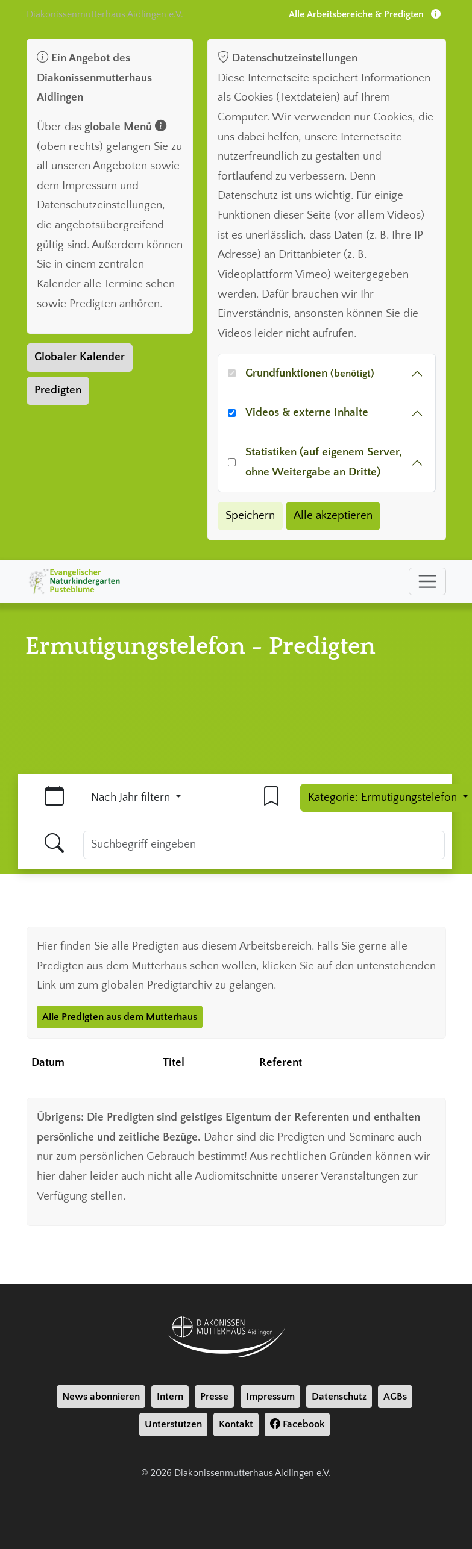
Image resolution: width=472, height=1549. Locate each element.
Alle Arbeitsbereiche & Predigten (365, 14)
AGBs (395, 1396)
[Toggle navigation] (427, 581)
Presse (214, 1396)
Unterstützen (173, 1424)
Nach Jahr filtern (132, 797)
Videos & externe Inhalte (306, 412)
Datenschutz (339, 1396)
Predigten (57, 390)
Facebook (297, 1424)
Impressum (270, 1396)
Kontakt (236, 1424)
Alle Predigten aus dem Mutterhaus (119, 1017)
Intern (170, 1396)
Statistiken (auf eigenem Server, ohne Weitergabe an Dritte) (323, 462)
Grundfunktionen (309, 373)
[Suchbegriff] (264, 845)
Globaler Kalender (79, 357)
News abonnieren (101, 1396)
